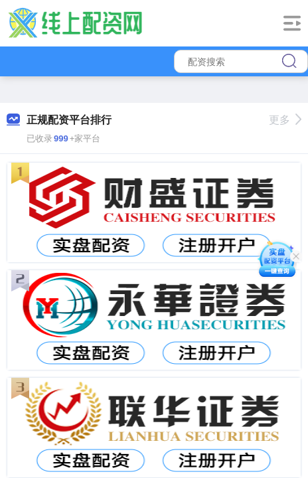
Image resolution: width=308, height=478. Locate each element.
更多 (285, 119)
